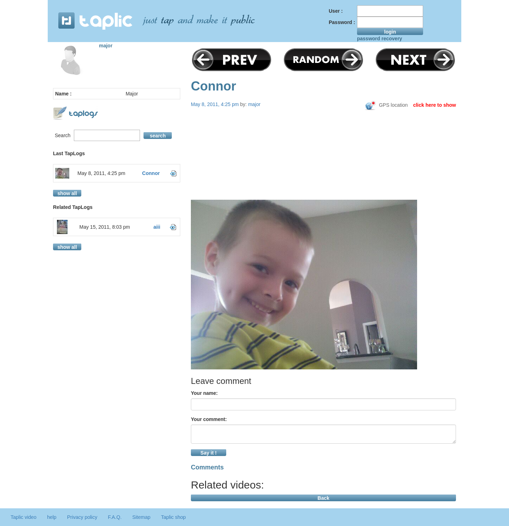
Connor (151, 173)
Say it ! (208, 453)
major (105, 45)
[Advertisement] (323, 166)
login (390, 32)
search (158, 136)
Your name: (204, 393)
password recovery (379, 38)
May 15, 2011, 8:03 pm (105, 227)
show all (67, 193)
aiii (156, 227)
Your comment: (209, 419)
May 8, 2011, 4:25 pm (101, 173)
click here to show (434, 105)
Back (323, 498)
